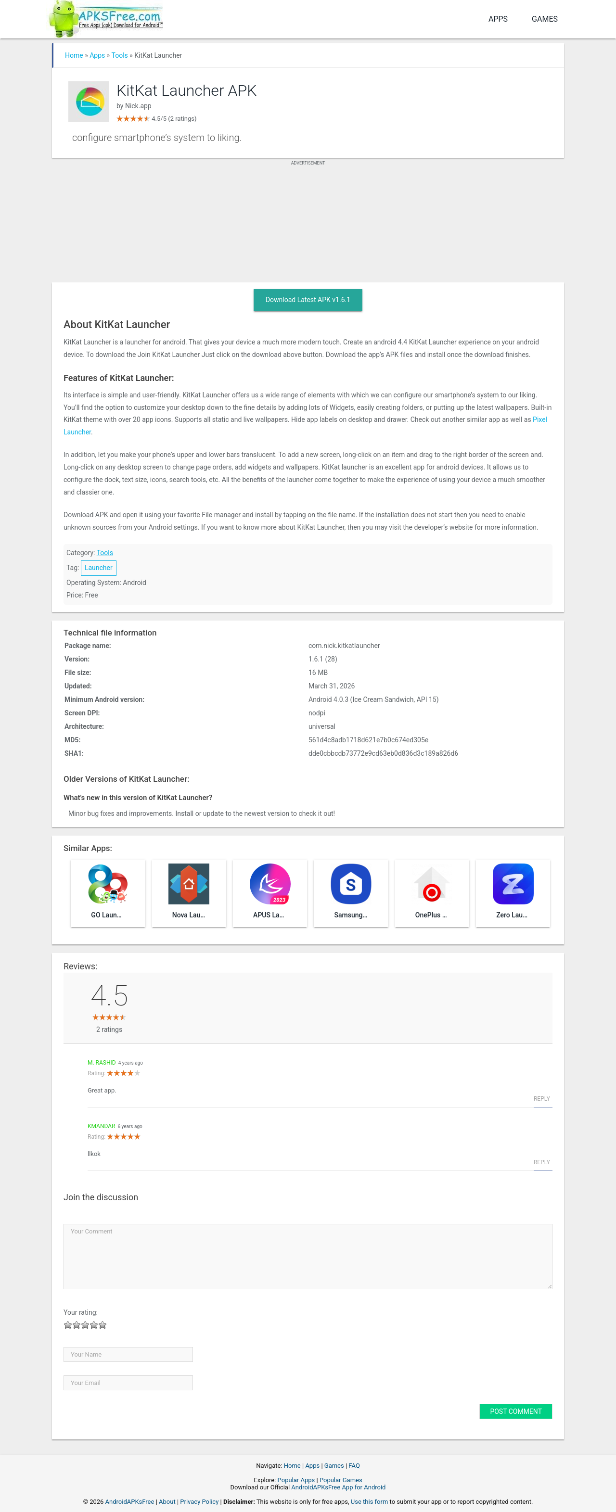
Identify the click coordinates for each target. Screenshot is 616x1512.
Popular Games (341, 1480)
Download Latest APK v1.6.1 (308, 300)
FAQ (353, 1465)
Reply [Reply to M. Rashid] (542, 1098)
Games (545, 19)
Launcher (99, 568)
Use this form (369, 1501)
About (167, 1501)
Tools (120, 55)
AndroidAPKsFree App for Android (338, 1487)
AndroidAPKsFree (129, 1501)
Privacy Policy (199, 1501)
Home (74, 55)
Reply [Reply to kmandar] (542, 1162)
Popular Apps (296, 1480)
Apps (498, 19)
